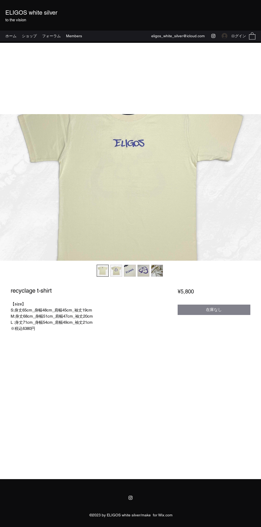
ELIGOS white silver (31, 12)
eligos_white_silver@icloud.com (178, 36)
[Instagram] (213, 36)
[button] (252, 36)
